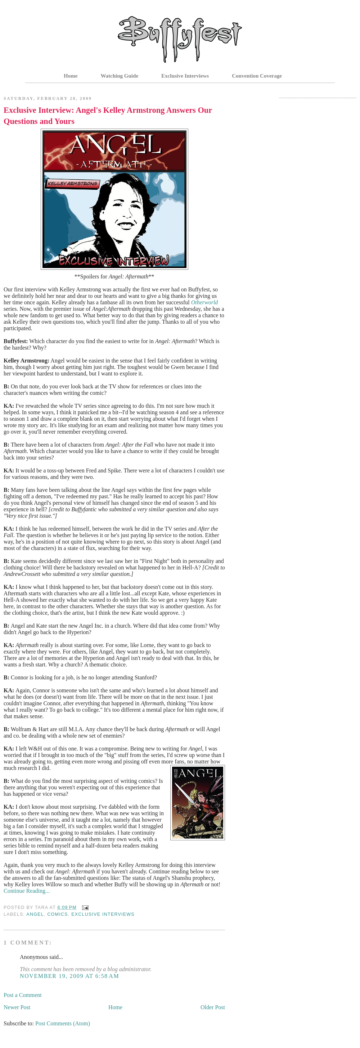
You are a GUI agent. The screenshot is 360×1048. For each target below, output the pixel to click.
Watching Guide (119, 76)
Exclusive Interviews (185, 76)
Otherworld (204, 302)
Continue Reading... (27, 891)
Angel (35, 914)
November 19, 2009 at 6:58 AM (69, 976)
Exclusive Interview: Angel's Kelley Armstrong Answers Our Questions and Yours (108, 116)
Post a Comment (23, 995)
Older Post (213, 1007)
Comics (57, 914)
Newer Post (17, 1007)
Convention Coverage (257, 76)
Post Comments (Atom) (62, 1023)
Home (70, 76)
